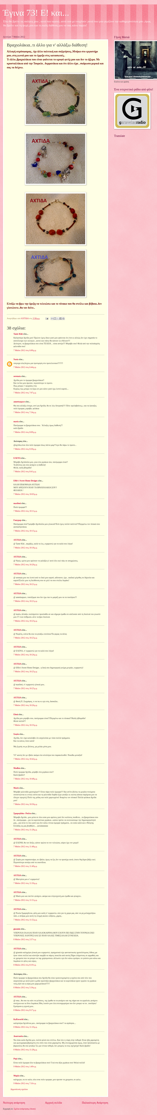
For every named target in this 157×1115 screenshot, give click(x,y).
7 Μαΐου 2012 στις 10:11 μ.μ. (25, 511)
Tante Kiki (18, 334)
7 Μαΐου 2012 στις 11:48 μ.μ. (25, 846)
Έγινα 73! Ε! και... (36, 13)
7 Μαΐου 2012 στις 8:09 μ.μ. (24, 432)
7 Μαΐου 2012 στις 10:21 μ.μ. (25, 584)
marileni (17, 503)
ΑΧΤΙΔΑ (17, 540)
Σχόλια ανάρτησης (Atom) (25, 1109)
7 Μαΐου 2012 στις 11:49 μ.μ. (25, 866)
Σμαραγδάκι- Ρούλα (22, 813)
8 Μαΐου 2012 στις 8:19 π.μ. (24, 965)
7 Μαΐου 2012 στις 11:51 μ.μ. (25, 900)
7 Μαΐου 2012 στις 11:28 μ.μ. (25, 830)
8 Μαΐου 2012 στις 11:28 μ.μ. (25, 1050)
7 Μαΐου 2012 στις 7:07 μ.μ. (24, 393)
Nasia (15, 359)
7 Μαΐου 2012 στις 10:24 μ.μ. (25, 655)
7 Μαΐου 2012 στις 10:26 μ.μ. (25, 705)
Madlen (16, 768)
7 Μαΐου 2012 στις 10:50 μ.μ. (25, 804)
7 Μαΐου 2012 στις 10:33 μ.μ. (25, 725)
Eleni (15, 714)
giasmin (16, 929)
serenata (17, 376)
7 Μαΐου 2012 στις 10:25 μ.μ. (25, 671)
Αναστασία (18, 1036)
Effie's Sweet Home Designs (25, 481)
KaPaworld (18, 1019)
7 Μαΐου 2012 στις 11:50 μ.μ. (25, 883)
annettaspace (19, 402)
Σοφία (16, 734)
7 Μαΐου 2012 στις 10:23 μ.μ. (25, 621)
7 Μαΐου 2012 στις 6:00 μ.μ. (24, 350)
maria (16, 421)
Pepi (15, 1059)
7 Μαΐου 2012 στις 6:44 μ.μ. (24, 367)
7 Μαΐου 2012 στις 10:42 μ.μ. (25, 759)
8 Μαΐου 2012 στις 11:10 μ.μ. (25, 1027)
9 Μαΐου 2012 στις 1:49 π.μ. (24, 1066)
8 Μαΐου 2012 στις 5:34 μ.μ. (24, 987)
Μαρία (16, 1076)
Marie (16, 788)
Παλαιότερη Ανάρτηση (95, 1102)
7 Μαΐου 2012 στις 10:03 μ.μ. (25, 494)
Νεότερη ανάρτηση (14, 1102)
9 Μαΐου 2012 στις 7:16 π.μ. (24, 1083)
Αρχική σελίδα (53, 1102)
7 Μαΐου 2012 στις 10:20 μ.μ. (25, 564)
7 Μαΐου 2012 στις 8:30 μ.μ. (24, 449)
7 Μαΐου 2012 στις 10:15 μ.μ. (25, 531)
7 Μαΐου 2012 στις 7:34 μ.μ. (24, 412)
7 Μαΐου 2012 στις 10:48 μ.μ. (25, 779)
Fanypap (17, 520)
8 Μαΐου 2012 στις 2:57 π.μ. (24, 939)
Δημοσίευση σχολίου (19, 1089)
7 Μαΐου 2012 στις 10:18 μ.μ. (25, 548)
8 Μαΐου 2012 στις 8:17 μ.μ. (24, 1010)
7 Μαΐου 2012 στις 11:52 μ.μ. (25, 920)
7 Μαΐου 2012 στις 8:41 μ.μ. (24, 471)
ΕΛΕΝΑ (16, 458)
